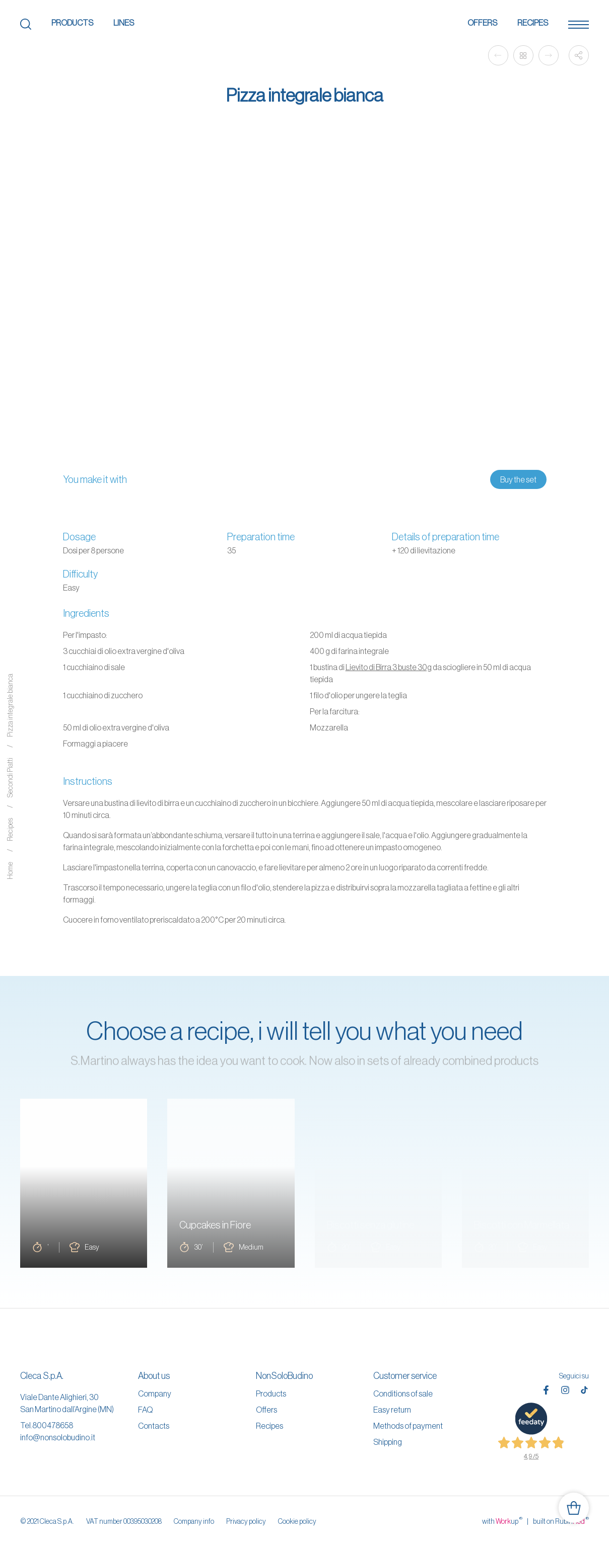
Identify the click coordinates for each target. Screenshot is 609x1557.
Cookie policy (297, 1521)
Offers (482, 22)
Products (72, 22)
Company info (194, 1521)
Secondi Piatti (10, 777)
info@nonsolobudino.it (57, 1437)
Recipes (532, 22)
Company (154, 1393)
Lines (123, 22)
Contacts (153, 1425)
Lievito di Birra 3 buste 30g (389, 667)
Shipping (387, 1441)
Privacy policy (246, 1521)
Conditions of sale (403, 1393)
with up (502, 1520)
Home (10, 870)
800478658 (52, 1425)
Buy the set (518, 479)
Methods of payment (408, 1425)
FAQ (145, 1409)
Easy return (392, 1409)
